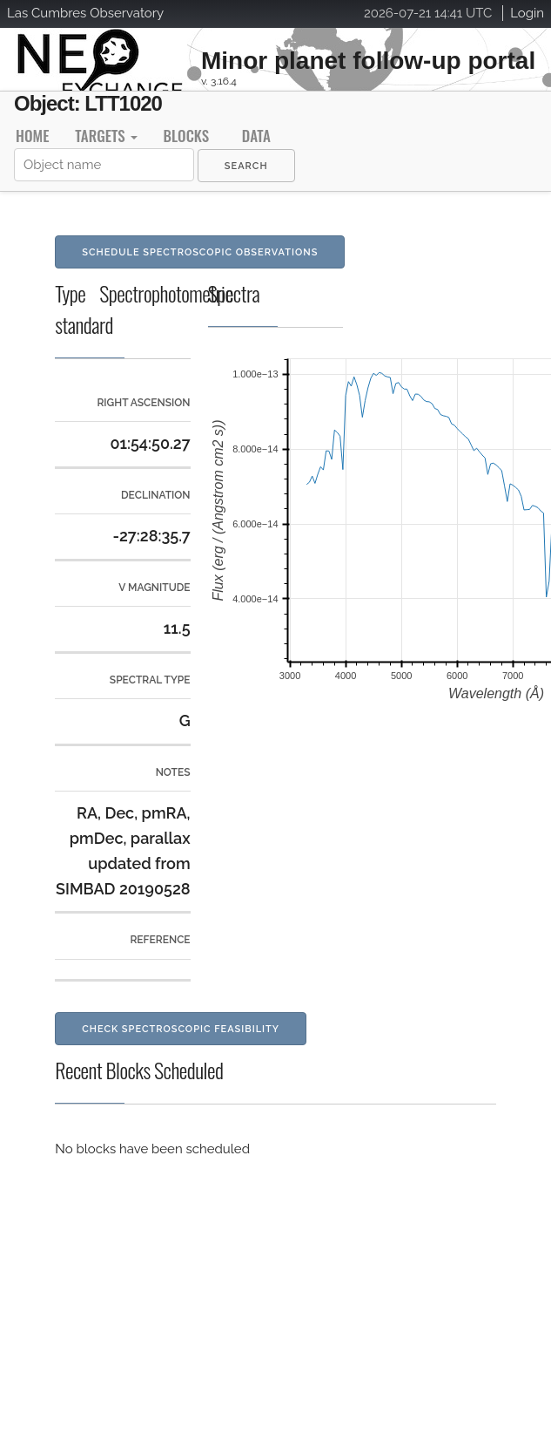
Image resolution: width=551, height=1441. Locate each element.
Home (32, 135)
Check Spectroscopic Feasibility (180, 1029)
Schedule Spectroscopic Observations (200, 252)
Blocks (186, 135)
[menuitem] (246, 165)
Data (256, 135)
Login (527, 13)
